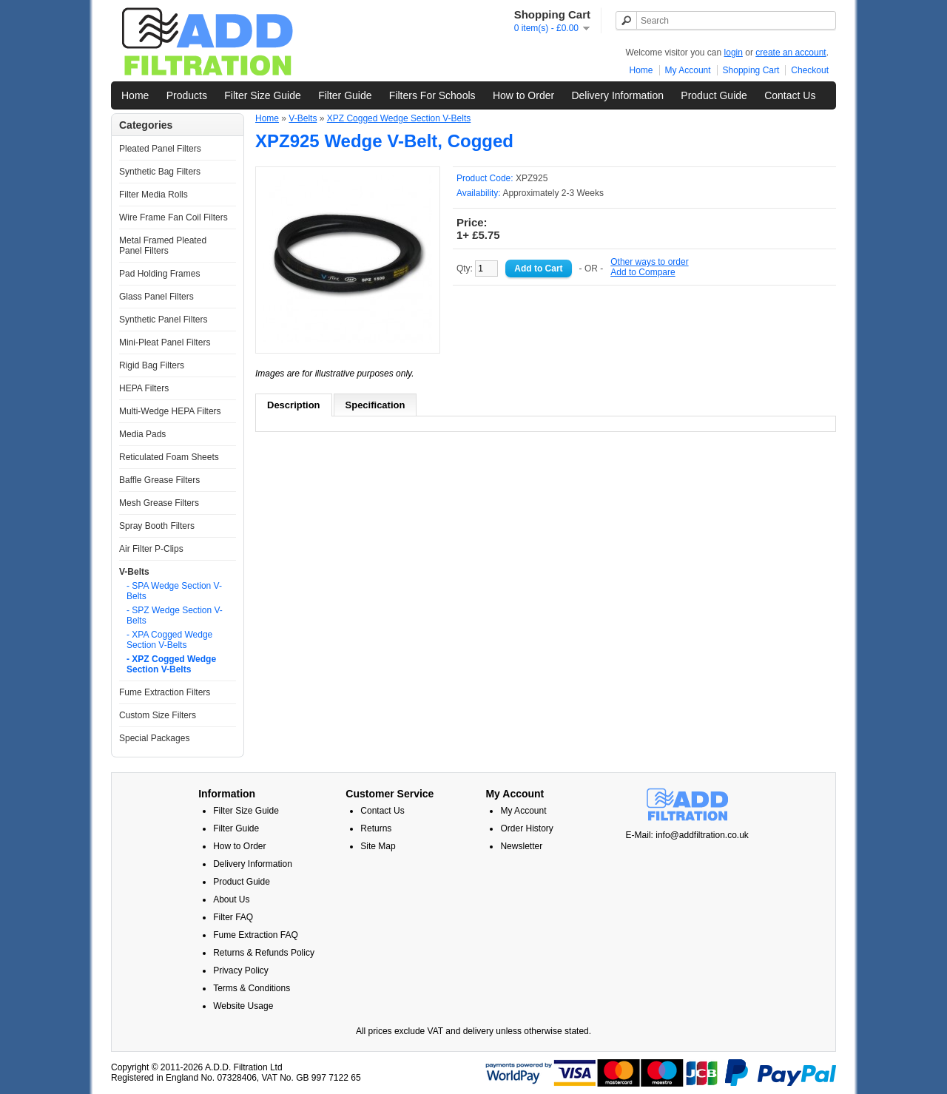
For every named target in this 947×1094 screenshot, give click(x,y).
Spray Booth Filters (157, 526)
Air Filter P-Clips (151, 549)
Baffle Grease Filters (159, 480)
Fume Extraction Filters (164, 692)
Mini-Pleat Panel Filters (164, 342)
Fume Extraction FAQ (255, 935)
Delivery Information (617, 95)
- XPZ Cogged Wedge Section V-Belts (171, 664)
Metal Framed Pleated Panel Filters (162, 245)
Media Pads (142, 434)
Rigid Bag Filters (151, 365)
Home (641, 70)
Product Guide (714, 95)
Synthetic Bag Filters (159, 171)
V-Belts (134, 572)
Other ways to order (649, 262)
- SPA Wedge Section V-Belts (174, 591)
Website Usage (243, 1006)
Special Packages (154, 738)
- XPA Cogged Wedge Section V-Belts (169, 639)
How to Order (523, 95)
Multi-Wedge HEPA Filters (170, 411)
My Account (688, 70)
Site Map (377, 846)
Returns (375, 828)
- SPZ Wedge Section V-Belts (175, 615)
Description (293, 405)
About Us (231, 899)
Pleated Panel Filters (160, 148)
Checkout (810, 70)
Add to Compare (642, 272)
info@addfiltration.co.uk (702, 835)
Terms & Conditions (251, 988)
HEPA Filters (144, 388)
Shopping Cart (751, 70)
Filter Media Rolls (153, 194)
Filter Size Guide (262, 95)
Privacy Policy (241, 970)
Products (186, 95)
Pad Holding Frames (159, 274)
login (733, 52)
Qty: (477, 268)
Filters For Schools (432, 95)
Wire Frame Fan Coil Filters (173, 217)
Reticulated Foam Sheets (169, 457)
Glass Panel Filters (156, 296)
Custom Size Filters (157, 715)
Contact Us (789, 95)
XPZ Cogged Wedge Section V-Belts (399, 118)
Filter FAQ (233, 917)
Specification (375, 405)
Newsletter (521, 846)
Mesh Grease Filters (159, 503)
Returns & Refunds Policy (263, 953)
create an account (790, 52)
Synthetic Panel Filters (163, 319)
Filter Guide (344, 95)
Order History (526, 828)
